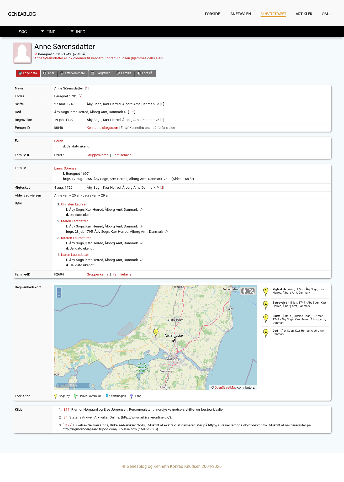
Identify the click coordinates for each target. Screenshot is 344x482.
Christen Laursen (74, 204)
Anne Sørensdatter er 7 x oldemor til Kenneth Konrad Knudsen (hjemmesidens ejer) (98, 58)
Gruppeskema (98, 155)
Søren (58, 141)
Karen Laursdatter (75, 255)
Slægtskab (100, 73)
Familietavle (122, 155)
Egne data (27, 73)
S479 (67, 425)
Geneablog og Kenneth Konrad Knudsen (164, 466)
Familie (124, 73)
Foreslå (144, 73)
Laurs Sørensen (66, 168)
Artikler (304, 13)
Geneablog (22, 14)
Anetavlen (240, 13)
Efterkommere (72, 73)
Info (81, 31)
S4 (65, 417)
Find (51, 31)
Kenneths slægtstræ (102, 128)
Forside (212, 13)
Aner (48, 73)
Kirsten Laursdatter (76, 238)
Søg (23, 31)
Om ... (327, 13)
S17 (66, 409)
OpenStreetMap (225, 387)
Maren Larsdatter (74, 221)
